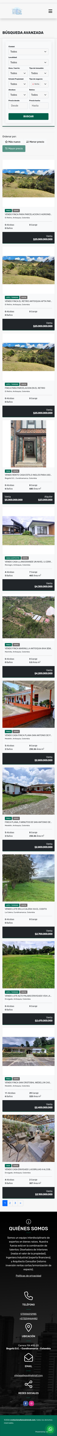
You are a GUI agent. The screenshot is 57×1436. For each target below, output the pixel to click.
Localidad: (13, 57)
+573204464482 (29, 1318)
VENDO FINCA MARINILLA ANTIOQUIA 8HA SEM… (28, 648)
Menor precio (35, 141)
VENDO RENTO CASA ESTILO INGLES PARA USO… (28, 475)
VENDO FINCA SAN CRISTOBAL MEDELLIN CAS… (28, 1082)
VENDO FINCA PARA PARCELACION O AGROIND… (28, 214)
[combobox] (28, 51)
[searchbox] (32, 89)
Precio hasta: (34, 101)
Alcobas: (12, 90)
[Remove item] (33, 84)
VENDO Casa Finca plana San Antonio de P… (28, 735)
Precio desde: (14, 101)
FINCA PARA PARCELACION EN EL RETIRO (25, 388)
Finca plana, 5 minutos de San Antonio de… (28, 822)
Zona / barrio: (14, 68)
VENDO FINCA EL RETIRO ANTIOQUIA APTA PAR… (28, 301)
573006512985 (28, 1314)
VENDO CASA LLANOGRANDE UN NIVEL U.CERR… (28, 561)
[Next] (20, 1203)
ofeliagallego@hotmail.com (28, 1375)
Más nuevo (12, 141)
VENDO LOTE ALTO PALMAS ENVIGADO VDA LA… (28, 996)
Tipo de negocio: (36, 79)
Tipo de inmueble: (36, 68)
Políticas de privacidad (28, 1275)
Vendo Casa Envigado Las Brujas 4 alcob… (28, 1169)
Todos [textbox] (13, 51)
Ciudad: (12, 47)
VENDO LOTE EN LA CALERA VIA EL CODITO (26, 909)
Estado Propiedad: (16, 79)
